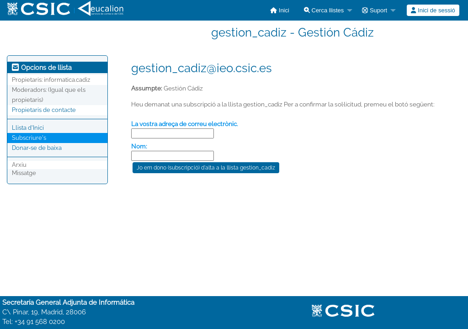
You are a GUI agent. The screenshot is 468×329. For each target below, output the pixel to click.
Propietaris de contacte (44, 109)
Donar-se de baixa (37, 147)
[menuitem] (280, 10)
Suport (374, 10)
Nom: (139, 146)
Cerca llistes (324, 10)
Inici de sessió (433, 10)
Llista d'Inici (28, 127)
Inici (279, 10)
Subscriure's (29, 137)
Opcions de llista (42, 67)
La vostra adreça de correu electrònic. (184, 123)
